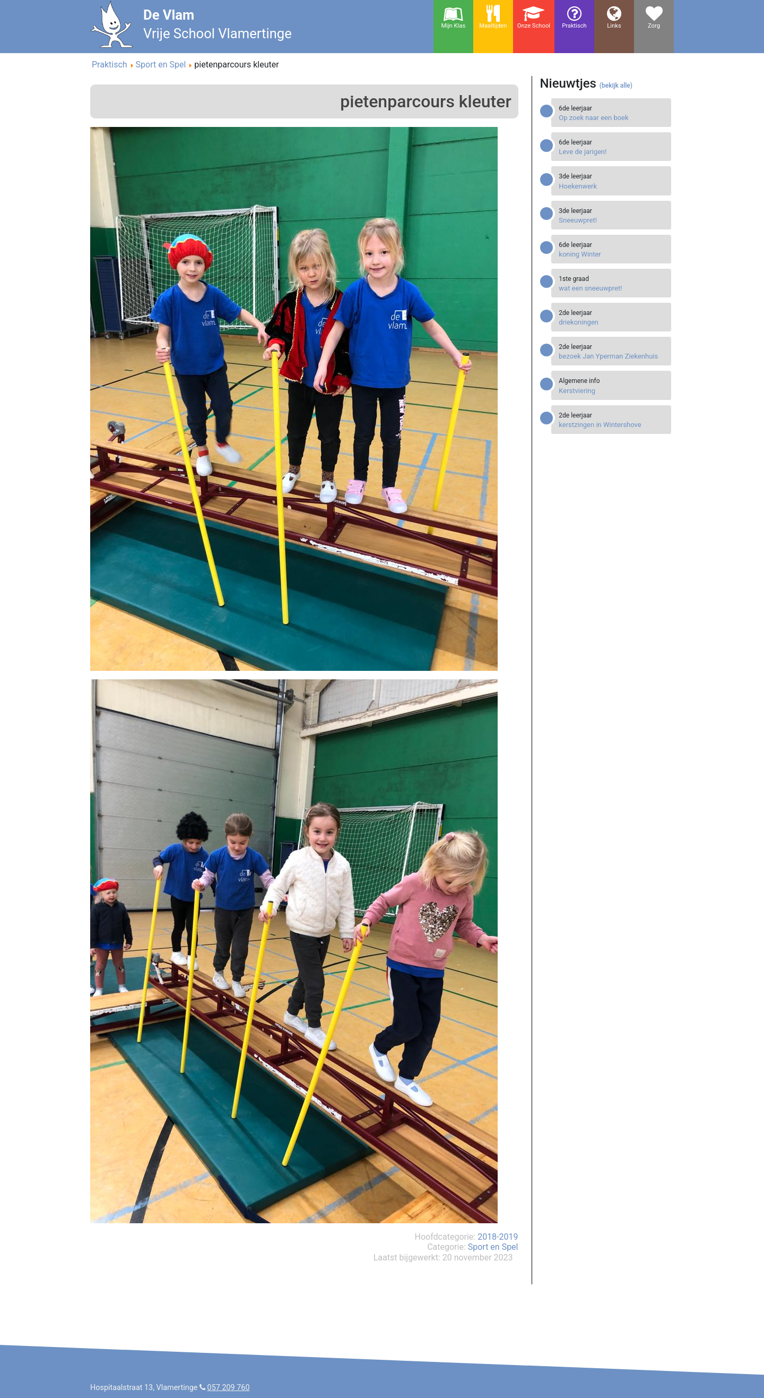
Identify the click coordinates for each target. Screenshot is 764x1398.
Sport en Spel (493, 1247)
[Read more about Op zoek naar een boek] (612, 118)
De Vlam (168, 15)
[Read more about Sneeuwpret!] (612, 220)
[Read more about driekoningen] (612, 322)
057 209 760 (228, 1387)
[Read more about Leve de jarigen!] (612, 152)
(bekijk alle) (616, 85)
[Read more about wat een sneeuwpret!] (612, 288)
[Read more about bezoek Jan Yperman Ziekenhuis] (612, 356)
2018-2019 (498, 1237)
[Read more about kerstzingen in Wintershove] (612, 425)
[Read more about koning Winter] (612, 254)
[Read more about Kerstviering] (612, 391)
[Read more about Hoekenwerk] (612, 186)
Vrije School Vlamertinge (217, 33)
